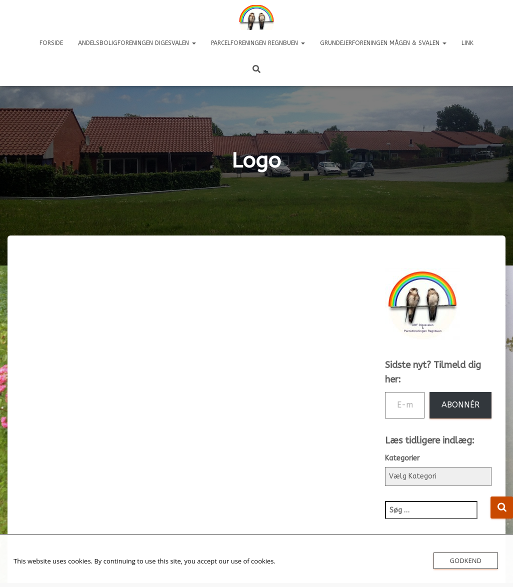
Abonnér (461, 405)
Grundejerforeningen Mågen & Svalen (383, 43)
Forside (51, 43)
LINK (468, 43)
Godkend (466, 560)
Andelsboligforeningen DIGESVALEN (137, 43)
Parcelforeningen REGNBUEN (258, 43)
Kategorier (402, 458)
